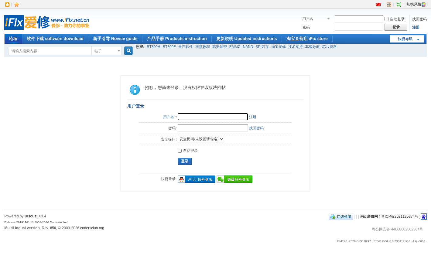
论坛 (13, 38)
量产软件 (185, 47)
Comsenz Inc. (59, 222)
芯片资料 (329, 47)
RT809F (169, 47)
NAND (248, 47)
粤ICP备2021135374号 (400, 216)
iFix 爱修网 (369, 216)
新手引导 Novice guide (115, 38)
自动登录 (395, 19)
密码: (172, 128)
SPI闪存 (262, 47)
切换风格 (416, 4)
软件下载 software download (55, 38)
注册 (415, 27)
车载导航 (312, 47)
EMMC (235, 47)
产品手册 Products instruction (177, 38)
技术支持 (295, 47)
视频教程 (202, 47)
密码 (306, 27)
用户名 (307, 19)
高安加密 (219, 47)
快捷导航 (405, 39)
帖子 (98, 51)
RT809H (153, 47)
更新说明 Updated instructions (246, 38)
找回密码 (419, 19)
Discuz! (31, 216)
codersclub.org (92, 228)
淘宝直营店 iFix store (307, 38)
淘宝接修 (278, 47)
